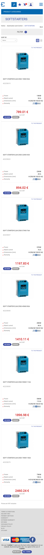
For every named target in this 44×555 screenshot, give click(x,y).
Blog (3, 528)
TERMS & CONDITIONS (8, 511)
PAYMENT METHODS (7, 516)
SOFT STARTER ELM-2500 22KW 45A (16, 155)
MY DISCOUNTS (19, 4)
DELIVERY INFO (5, 514)
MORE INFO (16, 552)
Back (41, 27)
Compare (15, 117)
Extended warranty (8, 520)
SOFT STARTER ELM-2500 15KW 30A (16, 79)
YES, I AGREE (26, 552)
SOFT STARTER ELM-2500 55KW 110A (17, 382)
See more (7, 117)
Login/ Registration (30, 4)
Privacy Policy (6, 526)
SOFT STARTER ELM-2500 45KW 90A (16, 306)
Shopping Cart (25, 4)
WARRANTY (4, 518)
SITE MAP (4, 530)
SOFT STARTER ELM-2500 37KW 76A (16, 230)
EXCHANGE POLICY (7, 524)
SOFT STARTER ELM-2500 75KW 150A (17, 458)
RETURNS (4, 522)
